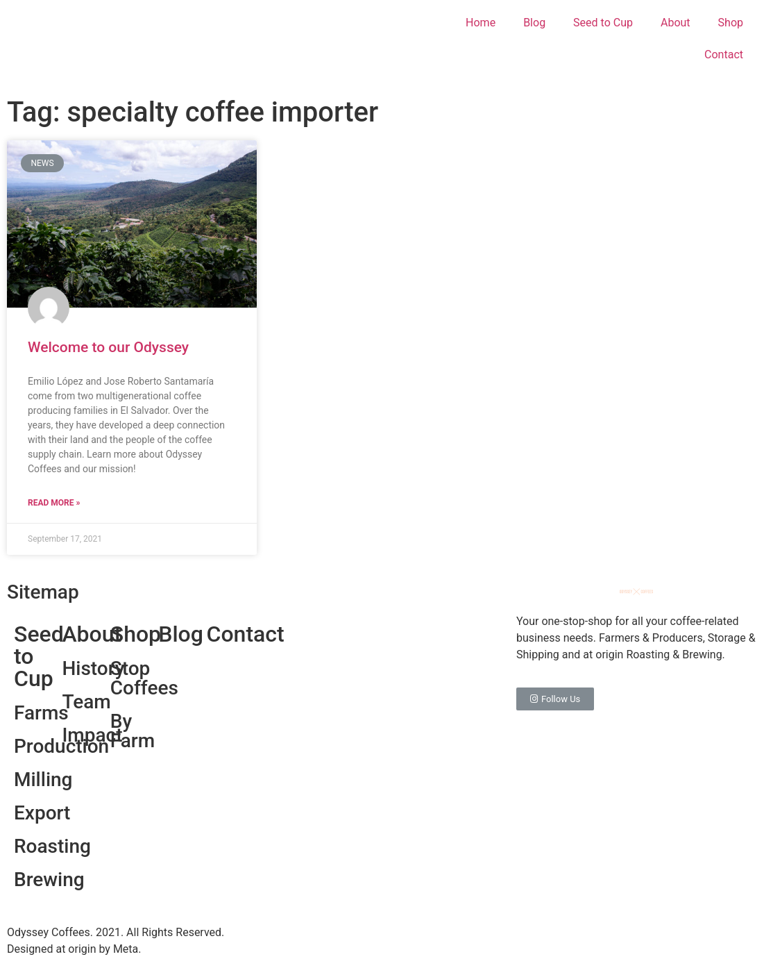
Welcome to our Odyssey (108, 347)
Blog (534, 22)
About (675, 22)
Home (480, 22)
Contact (723, 54)
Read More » (54, 503)
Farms (41, 712)
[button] (555, 699)
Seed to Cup (603, 22)
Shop (730, 22)
